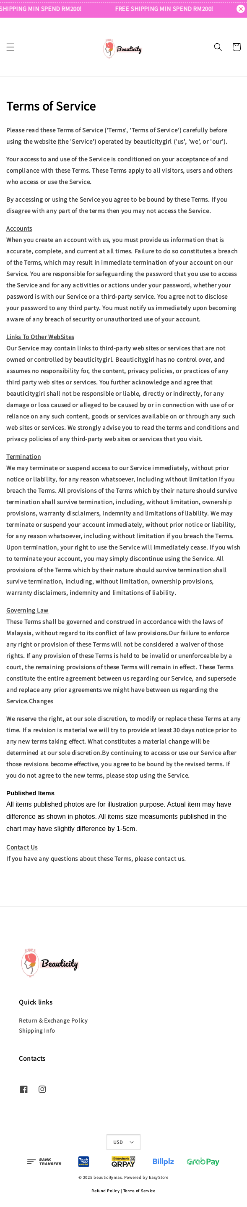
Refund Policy (105, 1191)
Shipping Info (37, 1030)
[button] (10, 47)
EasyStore (158, 1177)
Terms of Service (139, 1191)
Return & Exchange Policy (53, 1020)
